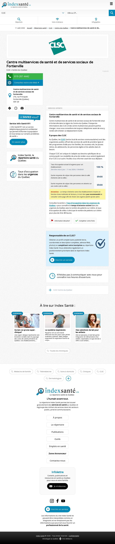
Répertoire (18, 20)
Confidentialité (74, 536)
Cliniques (87, 371)
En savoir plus (18, 142)
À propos (57, 417)
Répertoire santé (40, 28)
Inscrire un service (63, 260)
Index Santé (40, 536)
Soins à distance (57, 20)
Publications (57, 431)
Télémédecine (45, 371)
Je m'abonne (60, 486)
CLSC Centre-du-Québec (62, 290)
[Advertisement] (77, 87)
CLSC (50, 28)
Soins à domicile (67, 371)
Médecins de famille (22, 371)
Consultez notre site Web (26, 82)
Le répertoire (57, 424)
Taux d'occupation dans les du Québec (28, 174)
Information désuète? (62, 221)
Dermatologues (55, 378)
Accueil (29, 28)
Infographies (96, 20)
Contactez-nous (57, 460)
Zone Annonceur (57, 453)
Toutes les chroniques (59, 351)
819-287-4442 (21, 76)
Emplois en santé (57, 446)
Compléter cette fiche (87, 221)
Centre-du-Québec (61, 28)
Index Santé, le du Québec (28, 158)
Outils (57, 439)
